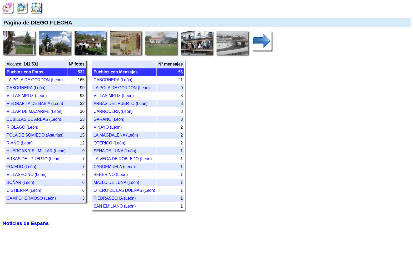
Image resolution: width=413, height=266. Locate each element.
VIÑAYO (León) (108, 127)
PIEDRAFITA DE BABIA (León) (35, 103)
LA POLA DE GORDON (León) (35, 80)
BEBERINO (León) (111, 174)
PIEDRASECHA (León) (115, 198)
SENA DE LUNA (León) (115, 151)
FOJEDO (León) (21, 166)
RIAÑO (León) (20, 143)
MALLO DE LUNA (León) (116, 182)
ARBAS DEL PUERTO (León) (34, 159)
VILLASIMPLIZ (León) (27, 95)
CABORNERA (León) (26, 88)
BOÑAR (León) (20, 182)
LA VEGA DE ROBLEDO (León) (123, 159)
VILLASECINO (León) (27, 174)
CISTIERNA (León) (24, 190)
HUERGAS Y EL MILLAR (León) (36, 151)
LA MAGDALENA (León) (116, 135)
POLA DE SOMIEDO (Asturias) (35, 135)
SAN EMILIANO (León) (115, 206)
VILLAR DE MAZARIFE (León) (34, 111)
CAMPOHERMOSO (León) (31, 198)
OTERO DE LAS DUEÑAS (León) (124, 190)
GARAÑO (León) (109, 119)
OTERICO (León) (109, 143)
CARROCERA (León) (113, 111)
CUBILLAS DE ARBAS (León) (34, 119)
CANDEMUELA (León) (114, 166)
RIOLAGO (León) (22, 127)
